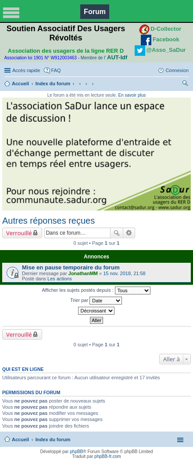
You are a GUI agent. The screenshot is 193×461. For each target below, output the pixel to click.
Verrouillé (19, 233)
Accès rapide (26, 70)
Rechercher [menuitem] (185, 84)
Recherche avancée (129, 233)
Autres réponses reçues (48, 220)
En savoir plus (132, 95)
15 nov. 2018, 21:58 (124, 273)
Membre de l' (104, 57)
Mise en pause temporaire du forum (71, 267)
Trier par (96, 301)
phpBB (76, 451)
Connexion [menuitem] (177, 70)
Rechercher (116, 233)
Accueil (20, 83)
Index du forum (53, 83)
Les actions (59, 278)
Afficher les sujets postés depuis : (96, 290)
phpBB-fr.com (107, 456)
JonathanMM (83, 273)
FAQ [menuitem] (56, 70)
